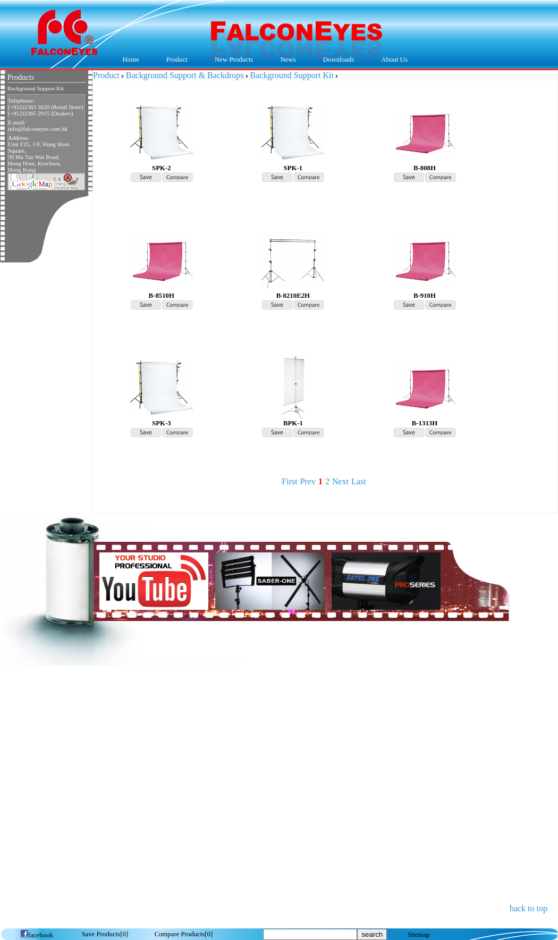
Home (131, 59)
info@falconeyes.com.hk (37, 128)
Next (340, 481)
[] (104, 934)
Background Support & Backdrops (185, 75)
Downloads (335, 60)
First (289, 481)
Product (174, 60)
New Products (234, 59)
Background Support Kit (35, 88)
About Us (392, 60)
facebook (36, 935)
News (286, 60)
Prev (308, 481)
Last (358, 481)
